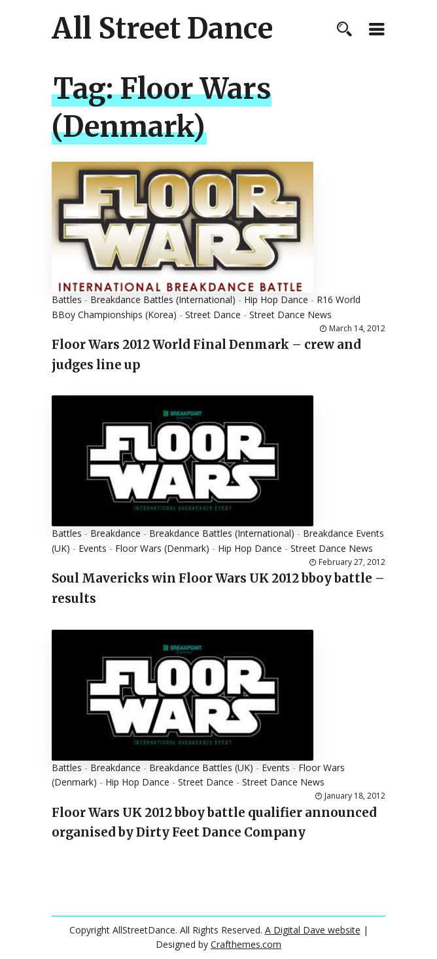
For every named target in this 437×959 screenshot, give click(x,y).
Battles (67, 299)
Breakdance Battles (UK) (201, 767)
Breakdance (115, 533)
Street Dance (213, 314)
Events (93, 548)
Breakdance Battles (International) (163, 299)
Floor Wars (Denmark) (162, 548)
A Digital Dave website (312, 930)
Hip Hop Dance (276, 299)
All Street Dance (162, 28)
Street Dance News (290, 314)
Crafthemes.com (246, 944)
